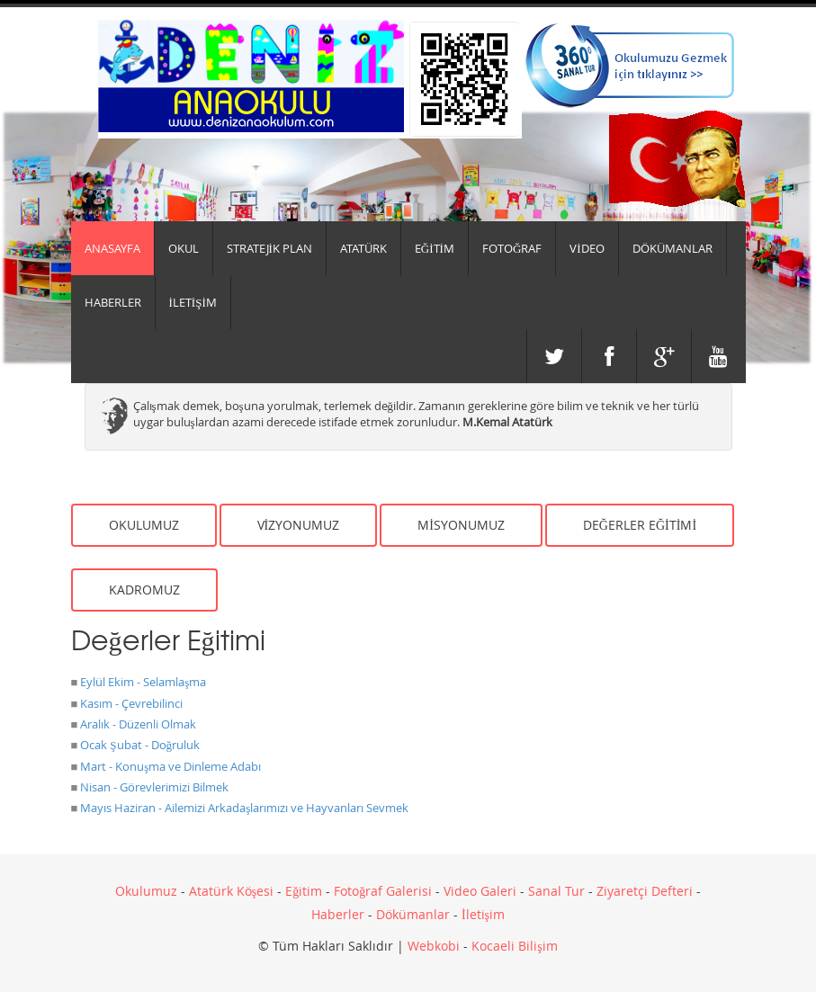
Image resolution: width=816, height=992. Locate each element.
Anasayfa (112, 248)
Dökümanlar (413, 914)
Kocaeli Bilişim (514, 945)
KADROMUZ (144, 589)
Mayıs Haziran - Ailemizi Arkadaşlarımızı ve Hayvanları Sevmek (244, 808)
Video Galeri (480, 890)
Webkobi (434, 945)
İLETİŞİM (193, 302)
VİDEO (586, 248)
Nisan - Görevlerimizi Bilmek (154, 787)
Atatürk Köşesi (231, 890)
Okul (183, 248)
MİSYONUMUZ (461, 524)
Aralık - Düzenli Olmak (138, 724)
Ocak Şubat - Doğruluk (140, 745)
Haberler (337, 914)
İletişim (483, 914)
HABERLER (113, 302)
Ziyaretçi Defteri (644, 890)
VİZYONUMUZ (298, 524)
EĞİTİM (434, 248)
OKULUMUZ (144, 524)
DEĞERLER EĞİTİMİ (639, 524)
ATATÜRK (363, 248)
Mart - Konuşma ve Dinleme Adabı (170, 766)
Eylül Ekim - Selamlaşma (143, 682)
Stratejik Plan (269, 248)
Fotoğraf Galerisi (383, 890)
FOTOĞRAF (512, 248)
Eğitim (303, 890)
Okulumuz (146, 890)
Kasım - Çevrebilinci (131, 703)
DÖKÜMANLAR (672, 248)
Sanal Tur (556, 890)
